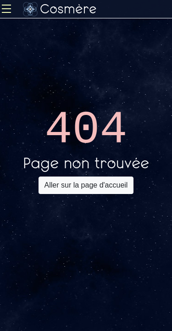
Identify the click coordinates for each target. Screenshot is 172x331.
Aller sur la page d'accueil (86, 185)
